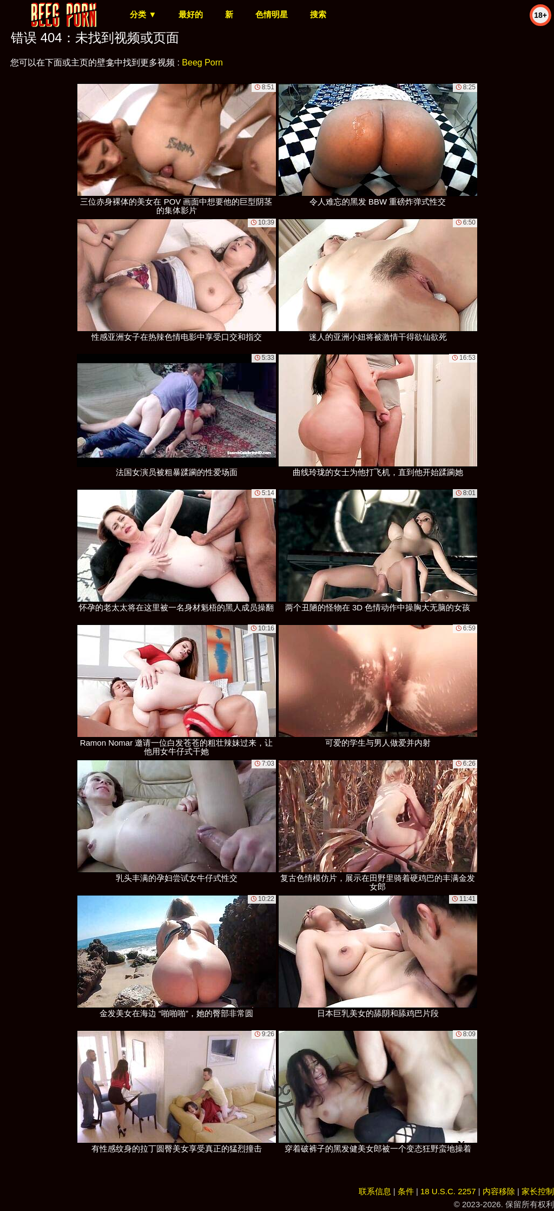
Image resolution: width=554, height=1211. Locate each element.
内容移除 (499, 1191)
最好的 (191, 14)
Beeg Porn (202, 62)
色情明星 (271, 14)
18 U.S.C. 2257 (448, 1191)
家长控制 (538, 1191)
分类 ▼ (143, 14)
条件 (406, 1191)
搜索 (318, 14)
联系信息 (375, 1191)
